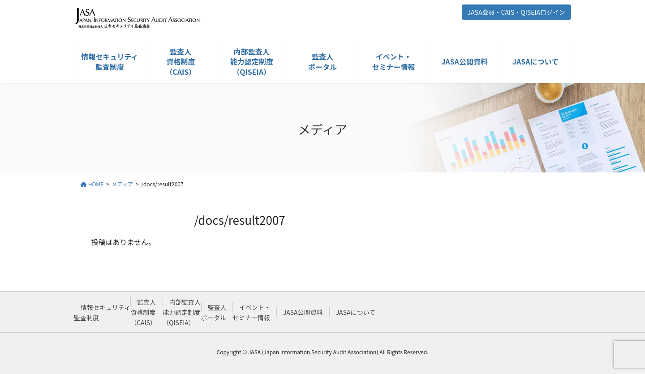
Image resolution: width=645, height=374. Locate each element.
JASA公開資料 (303, 312)
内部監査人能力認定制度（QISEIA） (182, 312)
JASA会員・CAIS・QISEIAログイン (516, 12)
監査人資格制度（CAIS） (143, 312)
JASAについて (355, 312)
